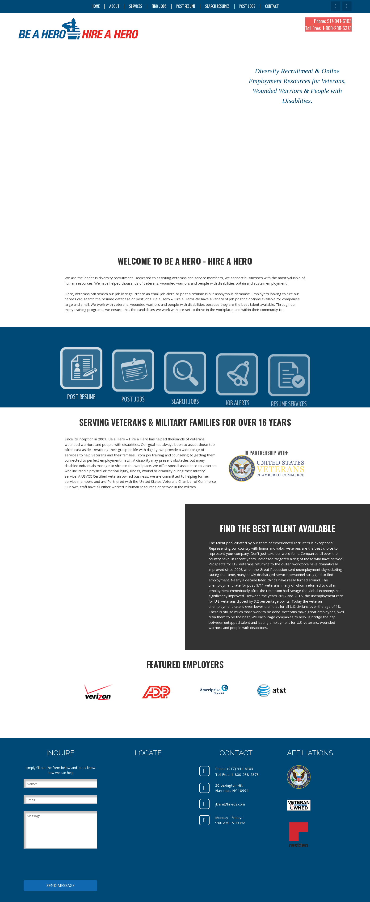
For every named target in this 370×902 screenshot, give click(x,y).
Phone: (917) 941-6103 (234, 768)
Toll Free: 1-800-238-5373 (328, 28)
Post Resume (185, 6)
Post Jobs (247, 6)
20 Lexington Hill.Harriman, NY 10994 (231, 788)
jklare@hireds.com (230, 804)
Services (135, 6)
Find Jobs (159, 6)
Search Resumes (217, 6)
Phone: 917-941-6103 (333, 20)
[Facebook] (335, 6)
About (114, 6)
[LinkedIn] (347, 6)
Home (96, 6)
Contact (272, 6)
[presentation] (59, 865)
